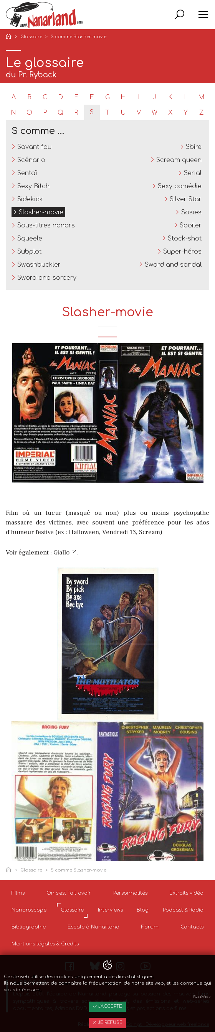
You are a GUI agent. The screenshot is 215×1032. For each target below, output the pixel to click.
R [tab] (76, 112)
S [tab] (92, 112)
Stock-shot (185, 238)
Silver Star (186, 199)
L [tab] (186, 97)
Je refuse (107, 1022)
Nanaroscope (29, 910)
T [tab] (107, 112)
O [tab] (29, 112)
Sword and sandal (173, 264)
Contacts (191, 927)
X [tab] (170, 112)
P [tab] (45, 112)
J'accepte (107, 1006)
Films (18, 893)
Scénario (31, 160)
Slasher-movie (41, 212)
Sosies (191, 212)
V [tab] (139, 112)
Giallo (61, 552)
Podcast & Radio (183, 910)
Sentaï (27, 173)
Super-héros (182, 251)
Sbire (194, 147)
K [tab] (170, 97)
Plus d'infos (202, 997)
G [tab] (107, 97)
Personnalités (130, 893)
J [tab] (154, 97)
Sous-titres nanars (46, 225)
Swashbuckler (39, 264)
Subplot (29, 251)
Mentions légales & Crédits (45, 944)
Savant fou (34, 147)
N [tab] (13, 112)
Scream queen (179, 160)
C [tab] (45, 97)
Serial (193, 173)
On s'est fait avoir (68, 893)
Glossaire (31, 36)
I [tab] (139, 97)
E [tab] (76, 97)
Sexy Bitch (33, 186)
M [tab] (201, 97)
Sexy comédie (180, 186)
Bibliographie (29, 927)
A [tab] (14, 97)
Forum (150, 927)
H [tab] (123, 97)
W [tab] (154, 112)
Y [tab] (186, 112)
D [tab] (60, 97)
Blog (143, 910)
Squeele (29, 238)
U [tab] (123, 112)
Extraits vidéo (186, 893)
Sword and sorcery (46, 277)
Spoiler (191, 225)
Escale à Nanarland (93, 927)
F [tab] (92, 97)
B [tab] (29, 97)
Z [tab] (201, 112)
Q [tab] (60, 112)
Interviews (110, 910)
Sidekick (30, 199)
